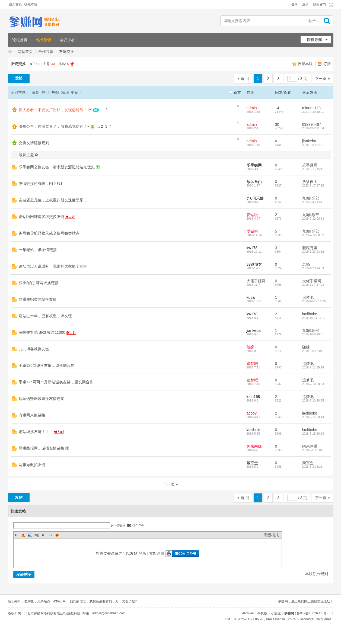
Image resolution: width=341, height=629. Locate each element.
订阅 (327, 64)
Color (23, 535)
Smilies (57, 535)
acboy (252, 413)
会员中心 (67, 40)
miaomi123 (311, 108)
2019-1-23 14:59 (313, 268)
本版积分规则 (316, 574)
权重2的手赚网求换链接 (39, 283)
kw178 (252, 248)
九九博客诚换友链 (34, 349)
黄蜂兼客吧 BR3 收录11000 (42, 332)
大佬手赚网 (256, 281)
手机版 (262, 613)
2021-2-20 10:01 (313, 111)
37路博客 (254, 264)
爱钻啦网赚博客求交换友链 (41, 216)
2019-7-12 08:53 (313, 218)
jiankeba (309, 141)
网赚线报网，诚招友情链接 (41, 448)
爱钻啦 (252, 215)
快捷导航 (314, 39)
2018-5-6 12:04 (312, 450)
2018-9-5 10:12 (312, 144)
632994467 (311, 124)
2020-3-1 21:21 (312, 169)
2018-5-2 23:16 (312, 466)
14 (277, 108)
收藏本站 (30, 4)
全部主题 (18, 92)
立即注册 (156, 553)
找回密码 (319, 4)
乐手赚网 (254, 165)
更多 (74, 92)
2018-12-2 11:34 (313, 128)
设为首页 (15, 4)
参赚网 (10, 52)
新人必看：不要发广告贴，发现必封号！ (53, 110)
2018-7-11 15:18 (313, 367)
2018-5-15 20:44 (313, 417)
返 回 (245, 78)
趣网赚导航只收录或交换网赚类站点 (49, 233)
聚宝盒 (252, 463)
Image (30, 535)
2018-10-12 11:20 (314, 301)
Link (36, 535)
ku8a (251, 297)
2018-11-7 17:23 (313, 284)
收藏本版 (306, 64)
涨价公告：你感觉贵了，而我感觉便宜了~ (54, 126)
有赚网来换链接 (32, 415)
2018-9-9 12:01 (312, 350)
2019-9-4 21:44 (312, 202)
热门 (45, 92)
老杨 (306, 264)
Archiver (248, 613)
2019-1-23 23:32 (313, 251)
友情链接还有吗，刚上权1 (41, 183)
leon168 (253, 396)
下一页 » (170, 484)
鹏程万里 (309, 248)
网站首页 (25, 51)
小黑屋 (276, 613)
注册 (305, 4)
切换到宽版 (330, 4)
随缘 (250, 347)
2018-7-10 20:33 (313, 384)
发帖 (19, 78)
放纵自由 (254, 181)
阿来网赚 (254, 446)
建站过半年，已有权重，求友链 (45, 316)
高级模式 (271, 535)
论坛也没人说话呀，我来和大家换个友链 (53, 266)
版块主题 (26, 155)
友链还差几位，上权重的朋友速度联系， (53, 200)
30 (277, 124)
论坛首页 (19, 40)
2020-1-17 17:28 (313, 185)
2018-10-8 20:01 (313, 334)
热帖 (55, 92)
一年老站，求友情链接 (38, 250)
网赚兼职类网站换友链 (38, 299)
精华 (65, 92)
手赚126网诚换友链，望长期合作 (46, 365)
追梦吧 (308, 297)
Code (50, 535)
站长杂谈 (43, 40)
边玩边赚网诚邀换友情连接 (41, 398)
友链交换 (66, 51)
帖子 (312, 20)
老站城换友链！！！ (36, 431)
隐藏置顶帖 (238, 106)
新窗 (237, 92)
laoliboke (309, 314)
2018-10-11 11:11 (314, 317)
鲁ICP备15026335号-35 (314, 613)
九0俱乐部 (255, 198)
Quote (43, 535)
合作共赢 (45, 51)
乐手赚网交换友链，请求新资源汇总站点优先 (57, 167)
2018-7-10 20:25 (313, 400)
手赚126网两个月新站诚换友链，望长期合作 (56, 382)
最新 (36, 92)
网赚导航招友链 (32, 465)
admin (252, 108)
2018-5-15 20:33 (313, 433)
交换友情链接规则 (34, 143)
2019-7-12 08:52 (313, 235)
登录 (294, 4)
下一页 (320, 78)
